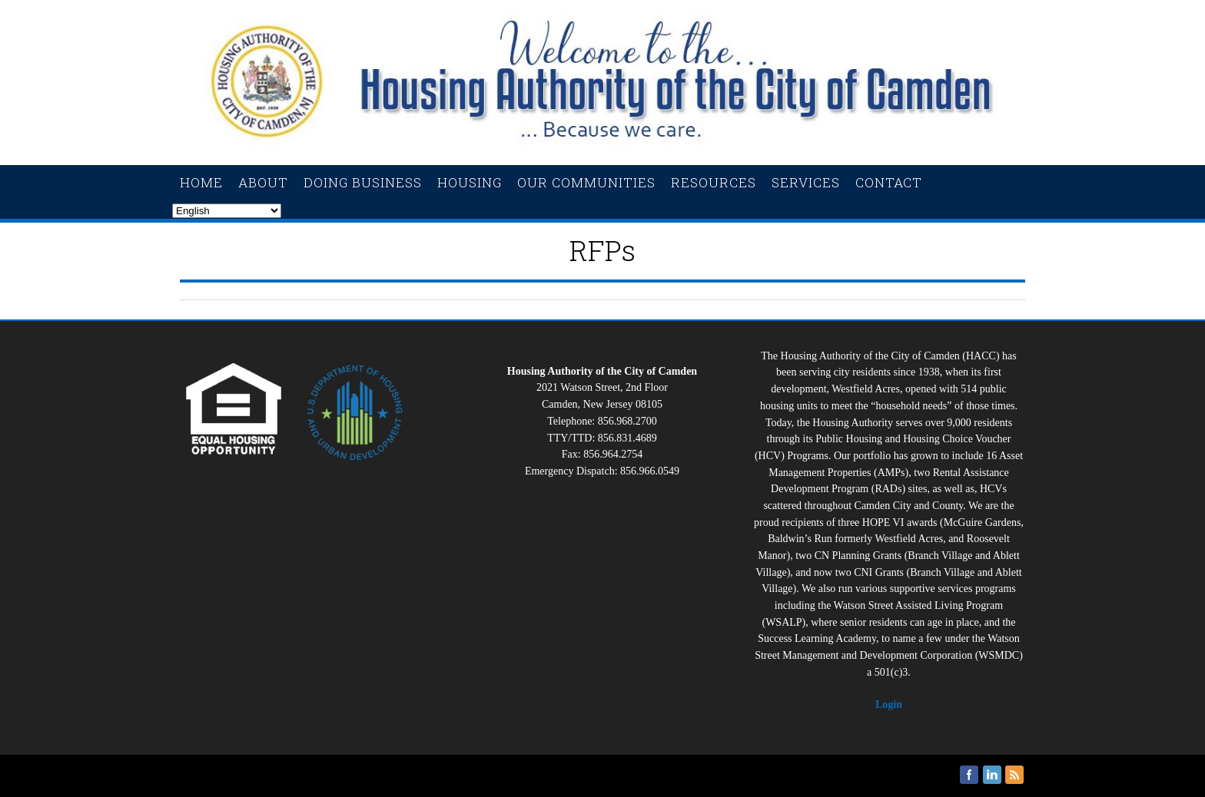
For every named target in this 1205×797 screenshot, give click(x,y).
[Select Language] (226, 210)
